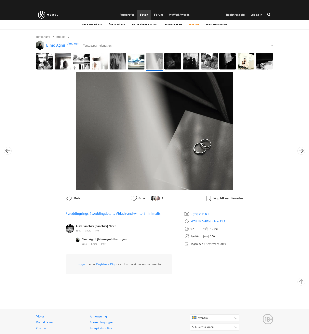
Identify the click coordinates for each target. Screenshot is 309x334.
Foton (144, 15)
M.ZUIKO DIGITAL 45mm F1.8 (208, 221)
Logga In (82, 264)
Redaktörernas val (145, 24)
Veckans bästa (92, 24)
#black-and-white (129, 213)
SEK (203, 327)
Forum (158, 15)
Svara (88, 230)
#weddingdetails (102, 213)
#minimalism (153, 213)
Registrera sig (235, 15)
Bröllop (60, 37)
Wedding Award (216, 24)
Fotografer (127, 15)
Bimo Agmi (43, 37)
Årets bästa (117, 24)
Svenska (200, 318)
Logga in (256, 15)
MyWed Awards (179, 15)
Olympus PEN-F (200, 214)
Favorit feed (173, 24)
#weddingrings (77, 213)
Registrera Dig (105, 264)
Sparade (194, 24)
